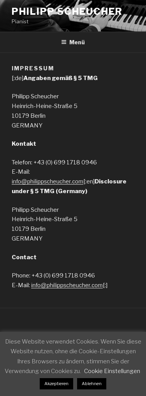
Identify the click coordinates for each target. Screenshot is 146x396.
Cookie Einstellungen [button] (112, 371)
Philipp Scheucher (67, 11)
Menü (73, 42)
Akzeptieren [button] (56, 383)
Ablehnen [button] (92, 383)
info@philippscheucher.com (47, 181)
